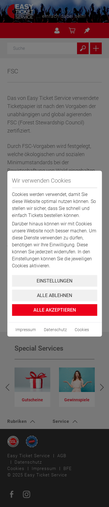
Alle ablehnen (54, 295)
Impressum (25, 329)
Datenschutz (55, 329)
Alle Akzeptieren (54, 309)
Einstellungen (54, 280)
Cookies (82, 329)
